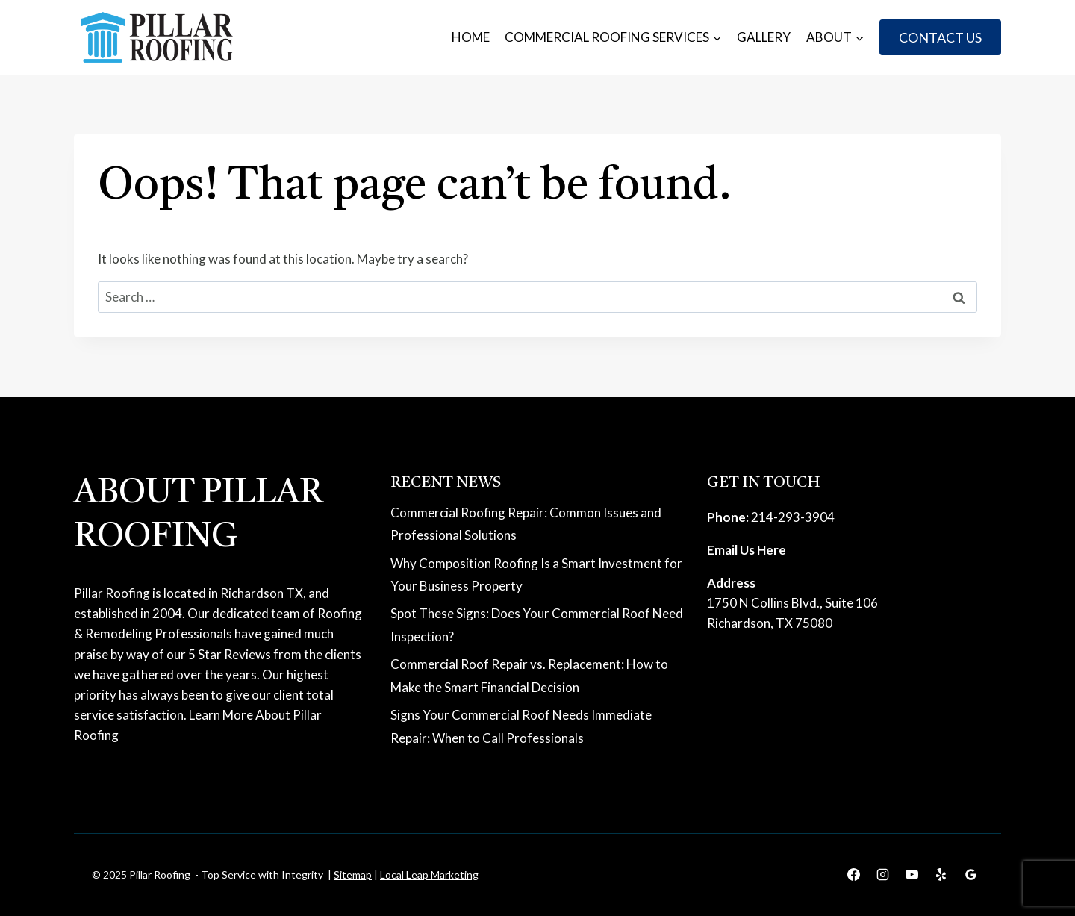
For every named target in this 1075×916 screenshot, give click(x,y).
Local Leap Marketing (429, 874)
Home (471, 37)
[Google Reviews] (970, 875)
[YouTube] (912, 875)
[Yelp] (941, 875)
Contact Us (940, 37)
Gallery (764, 37)
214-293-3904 (793, 517)
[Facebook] (854, 875)
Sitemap (353, 874)
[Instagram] (883, 875)
